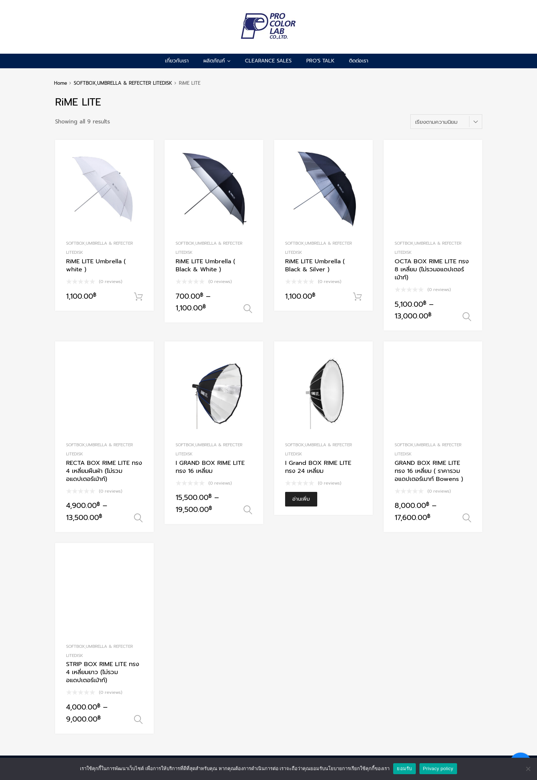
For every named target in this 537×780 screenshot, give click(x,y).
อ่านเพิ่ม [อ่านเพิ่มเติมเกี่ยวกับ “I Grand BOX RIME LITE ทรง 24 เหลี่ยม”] (301, 499)
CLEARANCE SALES (268, 61)
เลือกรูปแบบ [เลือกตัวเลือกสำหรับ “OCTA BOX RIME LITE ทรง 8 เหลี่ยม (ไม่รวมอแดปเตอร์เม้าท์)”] (467, 317)
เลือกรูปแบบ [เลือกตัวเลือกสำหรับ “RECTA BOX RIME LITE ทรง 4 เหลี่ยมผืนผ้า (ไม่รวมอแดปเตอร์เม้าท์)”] (138, 518)
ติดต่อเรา (358, 61)
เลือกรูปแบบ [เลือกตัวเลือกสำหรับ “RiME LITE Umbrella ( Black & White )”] (247, 309)
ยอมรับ (404, 768)
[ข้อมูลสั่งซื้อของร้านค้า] (446, 121)
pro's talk (320, 61)
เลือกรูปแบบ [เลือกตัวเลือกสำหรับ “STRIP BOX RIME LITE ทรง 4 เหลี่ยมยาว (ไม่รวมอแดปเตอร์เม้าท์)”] (138, 719)
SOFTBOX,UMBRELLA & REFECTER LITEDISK (123, 83)
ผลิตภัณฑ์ (216, 61)
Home (60, 83)
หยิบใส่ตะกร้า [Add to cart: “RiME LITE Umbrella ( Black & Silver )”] (357, 297)
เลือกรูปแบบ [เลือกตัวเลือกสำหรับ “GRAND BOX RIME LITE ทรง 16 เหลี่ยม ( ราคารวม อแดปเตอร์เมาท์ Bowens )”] (467, 518)
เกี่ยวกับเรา (177, 61)
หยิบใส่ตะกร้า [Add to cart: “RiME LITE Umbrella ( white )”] (138, 297)
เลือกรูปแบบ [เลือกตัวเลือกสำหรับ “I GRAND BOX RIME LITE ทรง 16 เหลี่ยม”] (247, 510)
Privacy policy (438, 768)
